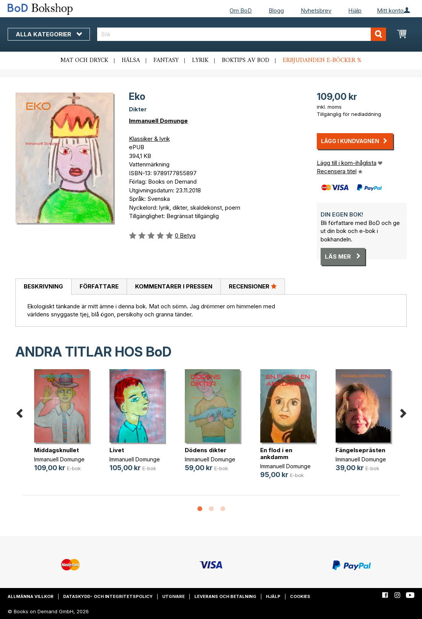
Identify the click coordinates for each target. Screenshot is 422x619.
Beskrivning (43, 286)
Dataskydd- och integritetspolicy (108, 596)
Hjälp (355, 10)
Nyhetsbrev (316, 10)
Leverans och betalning (225, 596)
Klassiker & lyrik (149, 138)
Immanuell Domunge (158, 120)
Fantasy (166, 60)
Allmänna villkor (31, 596)
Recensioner (253, 286)
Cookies (300, 596)
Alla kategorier (49, 34)
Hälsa (131, 60)
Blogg (276, 10)
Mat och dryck (84, 60)
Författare (99, 286)
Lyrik (200, 60)
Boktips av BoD (245, 60)
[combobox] (241, 34)
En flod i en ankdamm (276, 453)
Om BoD (241, 10)
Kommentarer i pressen (173, 286)
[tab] (43, 287)
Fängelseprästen (360, 450)
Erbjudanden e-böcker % (322, 60)
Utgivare (173, 596)
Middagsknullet (56, 450)
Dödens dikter (205, 450)
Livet (116, 450)
